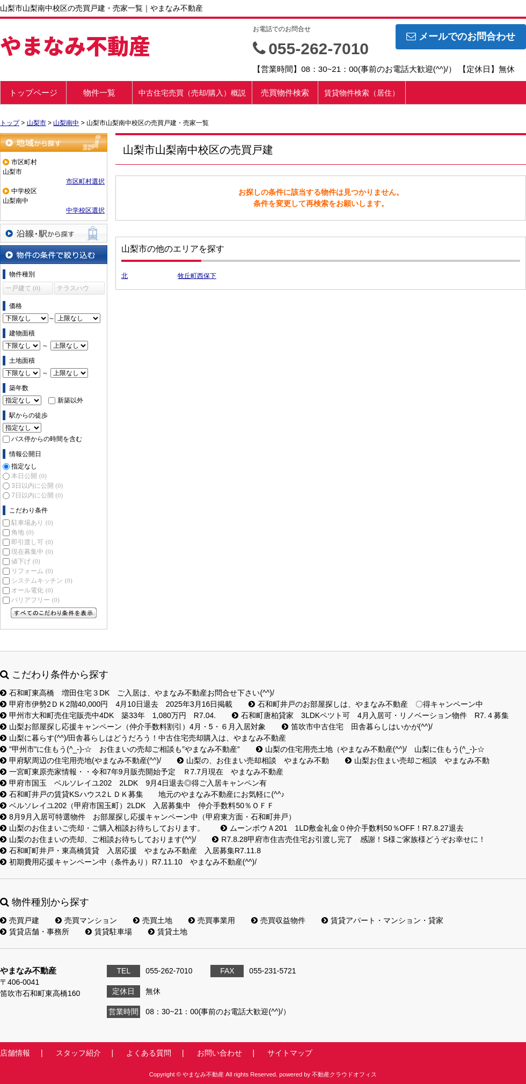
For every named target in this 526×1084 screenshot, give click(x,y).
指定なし (24, 466)
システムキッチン (41, 580)
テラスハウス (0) (73, 289)
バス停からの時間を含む (46, 439)
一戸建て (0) (22, 288)
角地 (22, 532)
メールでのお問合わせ (460, 36)
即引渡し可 (32, 542)
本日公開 (28, 476)
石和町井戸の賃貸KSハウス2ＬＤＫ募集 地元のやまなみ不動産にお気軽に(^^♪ (142, 794)
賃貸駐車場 (108, 931)
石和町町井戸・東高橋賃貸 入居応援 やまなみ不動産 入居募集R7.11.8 (130, 850)
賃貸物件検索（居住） (361, 93)
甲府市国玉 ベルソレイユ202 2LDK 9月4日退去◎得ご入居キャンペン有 (133, 783)
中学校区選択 (85, 210)
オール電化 (32, 590)
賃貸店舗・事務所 (34, 931)
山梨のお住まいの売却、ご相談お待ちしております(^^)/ (98, 839)
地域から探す (53, 142)
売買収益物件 (278, 920)
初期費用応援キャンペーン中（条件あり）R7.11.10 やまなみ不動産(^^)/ (128, 862)
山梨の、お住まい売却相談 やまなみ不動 (253, 760)
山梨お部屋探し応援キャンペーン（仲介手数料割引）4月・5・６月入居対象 (133, 726)
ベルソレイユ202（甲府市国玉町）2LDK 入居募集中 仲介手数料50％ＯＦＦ (137, 805)
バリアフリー (35, 600)
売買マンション (86, 920)
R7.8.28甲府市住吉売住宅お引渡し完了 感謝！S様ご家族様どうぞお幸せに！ (348, 839)
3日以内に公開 (37, 485)
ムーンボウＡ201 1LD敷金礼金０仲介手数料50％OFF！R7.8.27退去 (342, 828)
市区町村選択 (85, 181)
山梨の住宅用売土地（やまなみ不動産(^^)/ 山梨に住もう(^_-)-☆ (370, 749)
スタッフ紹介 (78, 1053)
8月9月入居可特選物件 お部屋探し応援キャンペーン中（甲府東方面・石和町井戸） (148, 816)
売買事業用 (211, 920)
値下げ (25, 561)
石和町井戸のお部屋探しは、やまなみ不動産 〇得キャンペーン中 (366, 704)
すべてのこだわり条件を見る (54, 612)
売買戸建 (19, 920)
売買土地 (152, 920)
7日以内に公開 (37, 495)
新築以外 (70, 400)
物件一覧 (99, 92)
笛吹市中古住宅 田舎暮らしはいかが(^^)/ (357, 726)
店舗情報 (15, 1053)
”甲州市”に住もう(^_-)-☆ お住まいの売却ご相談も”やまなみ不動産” (120, 749)
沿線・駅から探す (53, 233)
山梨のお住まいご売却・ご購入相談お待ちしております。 (102, 828)
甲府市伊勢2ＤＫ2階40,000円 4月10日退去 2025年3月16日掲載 (116, 704)
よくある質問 (148, 1053)
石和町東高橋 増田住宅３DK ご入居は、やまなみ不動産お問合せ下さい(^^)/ (137, 693)
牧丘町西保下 (197, 276)
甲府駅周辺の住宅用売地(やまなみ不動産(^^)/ (80, 760)
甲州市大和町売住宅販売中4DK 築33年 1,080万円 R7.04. (108, 715)
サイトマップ (289, 1053)
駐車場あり (32, 522)
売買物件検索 (285, 92)
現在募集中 (32, 551)
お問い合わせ (219, 1053)
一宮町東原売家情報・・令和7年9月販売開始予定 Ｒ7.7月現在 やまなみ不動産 (141, 771)
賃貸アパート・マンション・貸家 (382, 920)
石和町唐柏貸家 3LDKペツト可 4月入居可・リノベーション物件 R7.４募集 (370, 715)
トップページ (33, 92)
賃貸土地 (167, 931)
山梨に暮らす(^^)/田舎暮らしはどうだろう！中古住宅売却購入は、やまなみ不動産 (143, 738)
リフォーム (32, 571)
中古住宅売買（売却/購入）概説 (192, 93)
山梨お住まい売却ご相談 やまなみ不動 (417, 760)
